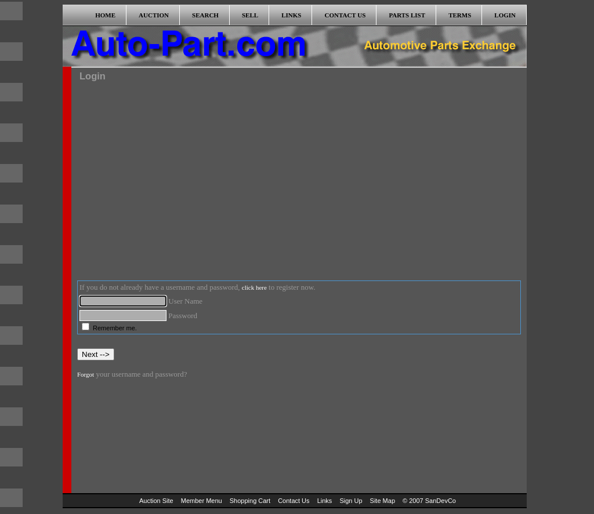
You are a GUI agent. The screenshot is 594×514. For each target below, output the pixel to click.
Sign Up (350, 500)
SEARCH (205, 15)
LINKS (291, 15)
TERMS (459, 15)
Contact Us (293, 500)
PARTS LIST (407, 15)
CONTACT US (345, 15)
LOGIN (505, 15)
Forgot (85, 374)
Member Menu (201, 500)
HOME (105, 15)
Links (324, 500)
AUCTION (154, 15)
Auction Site (156, 500)
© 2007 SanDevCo (429, 500)
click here (254, 287)
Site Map (382, 500)
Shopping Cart (250, 500)
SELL (250, 15)
